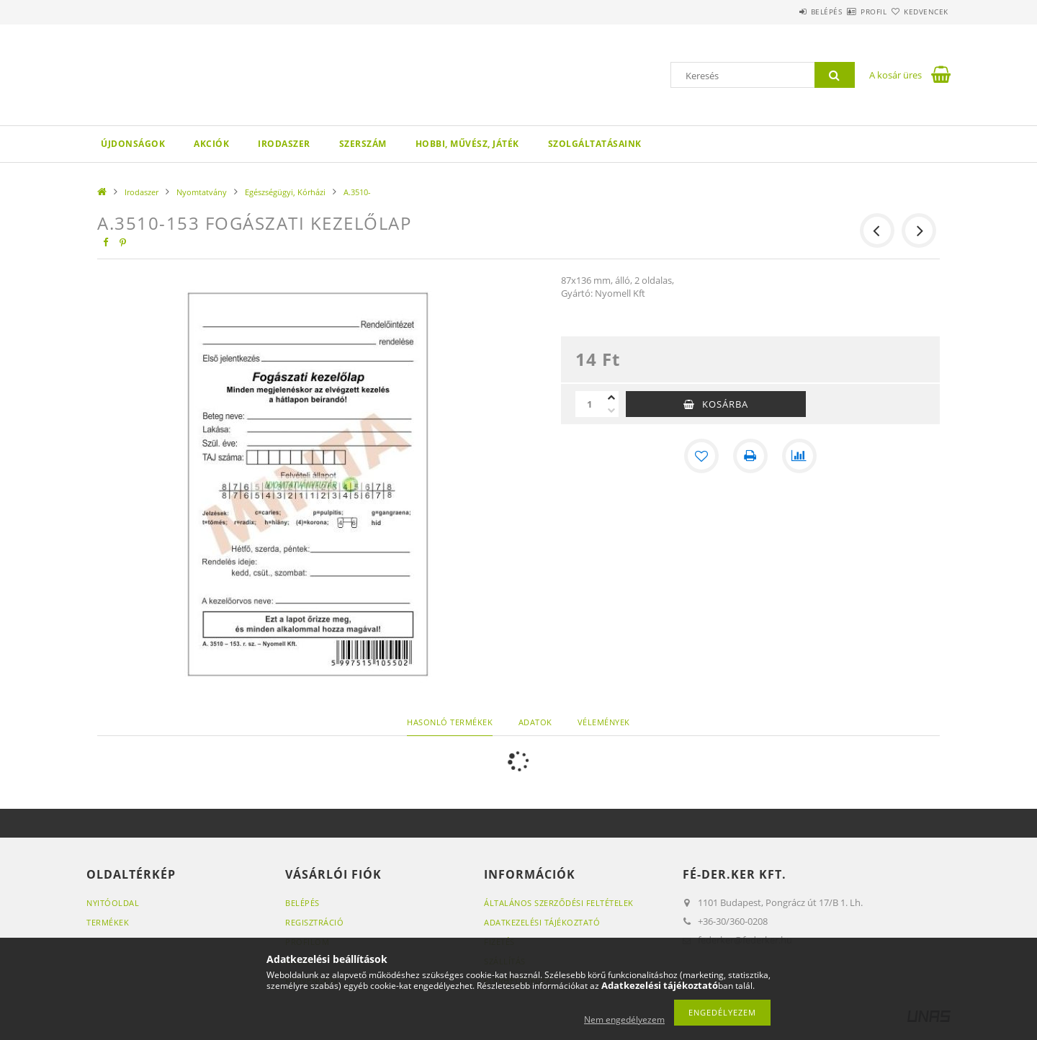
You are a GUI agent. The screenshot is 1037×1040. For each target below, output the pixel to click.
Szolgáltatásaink (595, 144)
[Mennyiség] (589, 404)
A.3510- (357, 192)
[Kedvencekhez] (701, 456)
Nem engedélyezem (624, 1019)
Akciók (211, 144)
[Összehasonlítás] (799, 456)
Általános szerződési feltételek (559, 902)
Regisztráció (314, 922)
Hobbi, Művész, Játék (467, 144)
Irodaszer (284, 144)
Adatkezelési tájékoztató (542, 922)
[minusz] (611, 410)
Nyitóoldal (112, 902)
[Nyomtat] (750, 456)
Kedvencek (918, 11)
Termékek (107, 922)
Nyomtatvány (201, 192)
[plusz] (611, 397)
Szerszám (363, 144)
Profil (848, 11)
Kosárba (725, 404)
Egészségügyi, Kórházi (285, 192)
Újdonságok (133, 144)
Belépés (784, 11)
